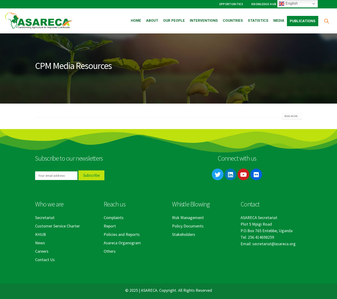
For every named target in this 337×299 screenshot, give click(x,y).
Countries (233, 20)
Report (110, 226)
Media (278, 20)
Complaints (114, 217)
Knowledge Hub (263, 4)
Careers (41, 251)
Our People (174, 20)
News (40, 242)
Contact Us (45, 259)
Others (110, 251)
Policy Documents (188, 226)
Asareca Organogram (122, 242)
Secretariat (45, 217)
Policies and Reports (122, 234)
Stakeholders (183, 234)
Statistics (258, 20)
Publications (302, 21)
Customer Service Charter (57, 226)
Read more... (292, 116)
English (288, 4)
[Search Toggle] (326, 20)
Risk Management (188, 217)
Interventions (204, 20)
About (152, 20)
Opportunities (231, 4)
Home (136, 20)
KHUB (40, 234)
